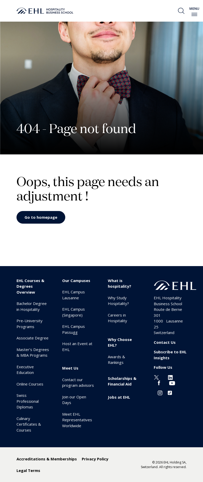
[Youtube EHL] (172, 382)
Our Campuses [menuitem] (76, 280)
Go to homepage (41, 217)
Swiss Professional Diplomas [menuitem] (28, 401)
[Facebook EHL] (159, 382)
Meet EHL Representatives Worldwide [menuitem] (77, 419)
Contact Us (165, 342)
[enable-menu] (194, 14)
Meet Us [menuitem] (70, 368)
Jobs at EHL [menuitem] (119, 397)
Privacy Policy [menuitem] (95, 458)
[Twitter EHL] (156, 377)
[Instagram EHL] (160, 392)
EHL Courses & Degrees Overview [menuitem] (30, 286)
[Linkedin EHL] (170, 377)
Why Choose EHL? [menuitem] (120, 342)
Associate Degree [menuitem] (32, 337)
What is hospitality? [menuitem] (119, 283)
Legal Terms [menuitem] (28, 470)
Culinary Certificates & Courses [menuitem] (29, 424)
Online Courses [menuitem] (30, 384)
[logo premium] (45, 11)
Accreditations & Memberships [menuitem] (47, 458)
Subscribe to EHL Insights (170, 354)
